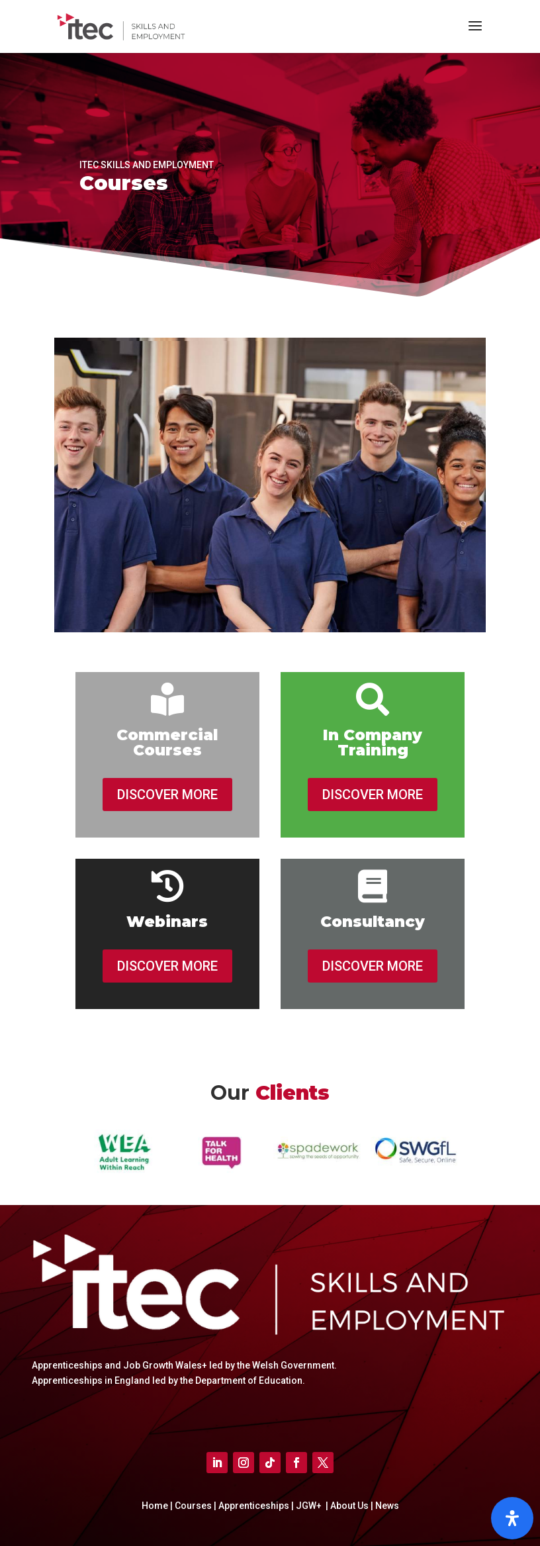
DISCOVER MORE (167, 794)
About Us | (351, 1505)
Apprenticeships (254, 1505)
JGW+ (310, 1505)
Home (155, 1505)
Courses (193, 1505)
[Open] (512, 1518)
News (387, 1505)
